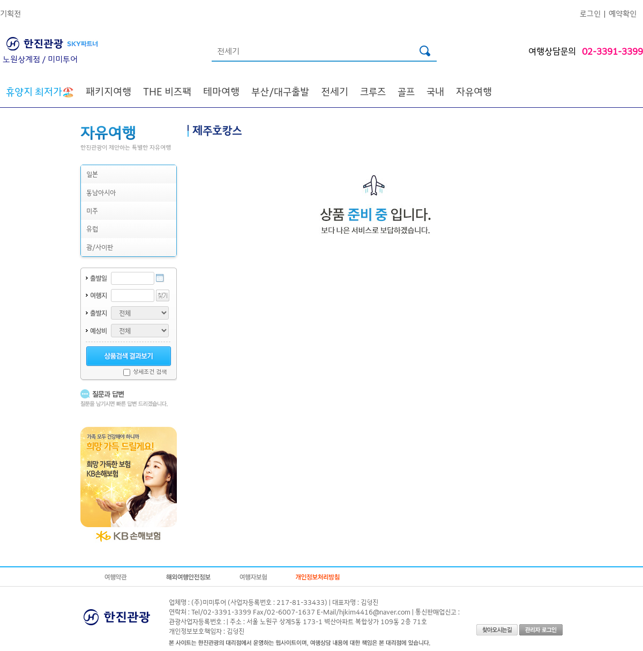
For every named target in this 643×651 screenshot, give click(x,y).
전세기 (334, 91)
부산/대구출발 (280, 91)
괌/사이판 (99, 246)
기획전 (10, 13)
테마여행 (221, 91)
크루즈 (373, 91)
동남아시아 (101, 192)
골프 (406, 91)
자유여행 (474, 91)
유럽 (92, 228)
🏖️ (40, 91)
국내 (435, 91)
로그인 (590, 13)
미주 (92, 210)
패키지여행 (108, 91)
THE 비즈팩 (167, 91)
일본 (92, 174)
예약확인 (623, 13)
